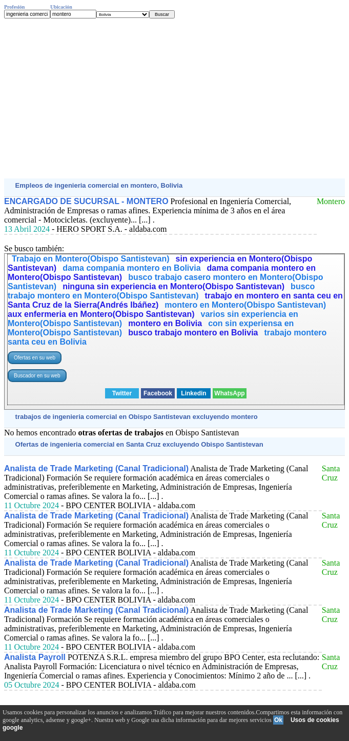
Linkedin (193, 393)
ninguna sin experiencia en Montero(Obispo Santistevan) (173, 286)
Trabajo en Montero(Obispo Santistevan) (91, 258)
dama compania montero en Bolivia (131, 268)
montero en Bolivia (165, 323)
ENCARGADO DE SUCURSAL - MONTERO (86, 201)
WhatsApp (229, 393)
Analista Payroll (35, 657)
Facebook (157, 393)
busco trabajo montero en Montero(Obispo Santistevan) (161, 291)
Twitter (122, 393)
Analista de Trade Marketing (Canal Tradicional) (96, 468)
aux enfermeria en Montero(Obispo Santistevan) (101, 314)
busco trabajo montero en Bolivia (193, 332)
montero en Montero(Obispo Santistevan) (245, 305)
